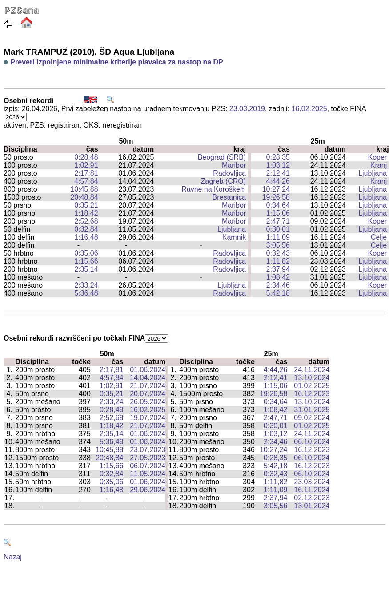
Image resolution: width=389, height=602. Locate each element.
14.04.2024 (147, 377)
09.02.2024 (311, 417)
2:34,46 (278, 285)
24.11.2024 (311, 369)
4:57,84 (86, 181)
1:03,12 (278, 165)
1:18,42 (86, 213)
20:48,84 (84, 197)
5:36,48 (86, 293)
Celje (379, 237)
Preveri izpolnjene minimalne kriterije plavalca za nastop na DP (116, 62)
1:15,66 (86, 261)
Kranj (378, 165)
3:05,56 (278, 245)
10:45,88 (84, 189)
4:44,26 (278, 181)
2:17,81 (86, 173)
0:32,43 (278, 253)
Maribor (234, 165)
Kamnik (234, 237)
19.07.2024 (147, 417)
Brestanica (229, 197)
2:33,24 (86, 285)
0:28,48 (86, 157)
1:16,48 (86, 237)
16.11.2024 (311, 490)
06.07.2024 (147, 466)
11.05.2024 (147, 474)
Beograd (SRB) (222, 157)
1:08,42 (278, 277)
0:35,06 (86, 253)
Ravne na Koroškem (213, 189)
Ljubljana (372, 173)
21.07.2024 (147, 385)
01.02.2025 (311, 385)
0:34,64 (278, 205)
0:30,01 (278, 229)
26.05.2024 (147, 401)
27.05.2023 (147, 458)
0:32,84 (86, 229)
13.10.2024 (311, 377)
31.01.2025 (311, 409)
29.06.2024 (147, 490)
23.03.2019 (247, 108)
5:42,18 (278, 293)
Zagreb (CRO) (223, 181)
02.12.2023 (311, 498)
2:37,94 (278, 269)
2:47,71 (278, 221)
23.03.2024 (311, 482)
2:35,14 (86, 269)
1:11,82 (278, 261)
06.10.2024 (311, 441)
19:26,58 (276, 197)
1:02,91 (86, 165)
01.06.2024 (147, 369)
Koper (377, 157)
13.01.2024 (311, 506)
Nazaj (13, 557)
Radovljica (229, 173)
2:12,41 (278, 173)
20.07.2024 (147, 393)
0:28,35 (278, 157)
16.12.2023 (311, 393)
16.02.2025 (309, 108)
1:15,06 (278, 213)
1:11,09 (278, 237)
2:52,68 (86, 221)
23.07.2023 (147, 450)
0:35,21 (86, 205)
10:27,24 (276, 189)
